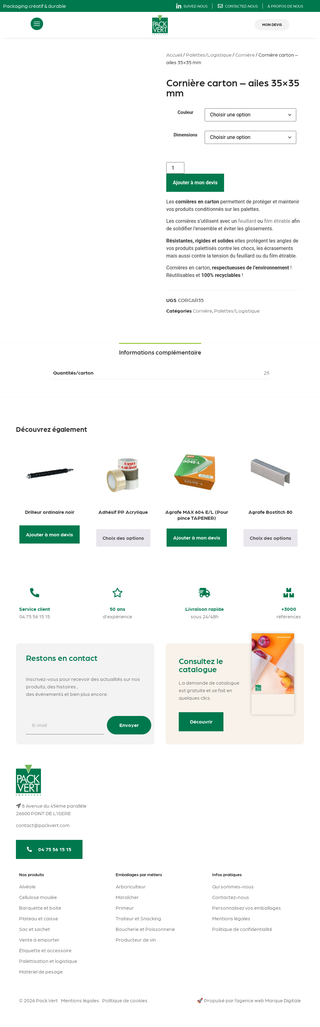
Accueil (174, 55)
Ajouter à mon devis (195, 183)
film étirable (277, 221)
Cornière (245, 55)
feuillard (247, 221)
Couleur (185, 112)
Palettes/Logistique (209, 55)
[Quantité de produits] (175, 168)
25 (266, 373)
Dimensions (186, 135)
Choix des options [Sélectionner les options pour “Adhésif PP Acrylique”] (123, 538)
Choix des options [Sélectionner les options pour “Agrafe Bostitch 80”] (270, 538)
